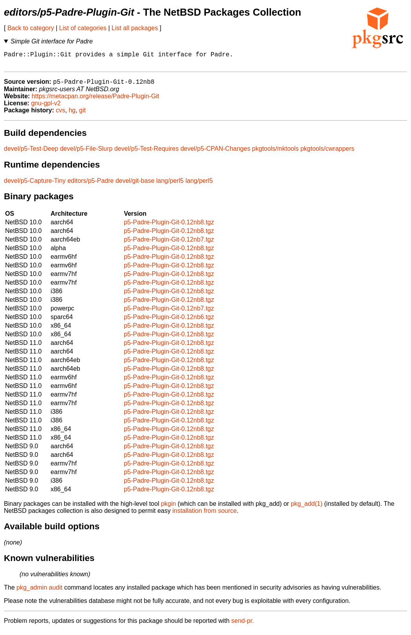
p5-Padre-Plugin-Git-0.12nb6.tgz (169, 321)
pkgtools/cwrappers (327, 153)
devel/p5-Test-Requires (146, 153)
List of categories (82, 28)
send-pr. (242, 625)
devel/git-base (135, 185)
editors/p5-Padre (90, 185)
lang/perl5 (170, 185)
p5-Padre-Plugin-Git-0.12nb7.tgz (169, 243)
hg (72, 114)
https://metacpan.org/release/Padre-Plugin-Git (95, 100)
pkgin (168, 508)
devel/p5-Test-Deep (31, 153)
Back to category (30, 28)
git (82, 114)
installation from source (204, 515)
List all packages (135, 28)
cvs (60, 114)
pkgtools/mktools (275, 153)
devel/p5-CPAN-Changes (215, 153)
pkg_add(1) (307, 508)
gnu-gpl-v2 (46, 107)
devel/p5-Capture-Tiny (35, 185)
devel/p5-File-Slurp (86, 153)
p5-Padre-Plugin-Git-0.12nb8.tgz (169, 226)
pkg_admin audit (39, 591)
